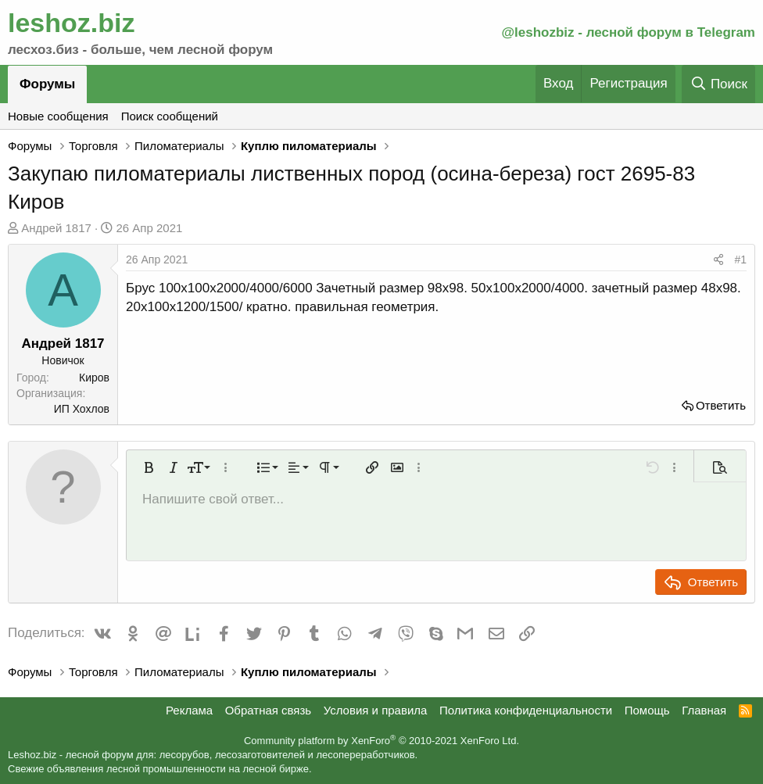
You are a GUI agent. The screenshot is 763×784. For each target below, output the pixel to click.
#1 (740, 259)
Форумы (47, 84)
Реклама (189, 710)
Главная (704, 710)
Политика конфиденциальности (525, 710)
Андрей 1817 (56, 227)
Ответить (721, 405)
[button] (148, 467)
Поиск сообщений (169, 116)
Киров (94, 377)
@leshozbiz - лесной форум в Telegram (628, 32)
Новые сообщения (58, 116)
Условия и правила (376, 710)
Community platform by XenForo (381, 740)
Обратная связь (268, 710)
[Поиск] (718, 84)
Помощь (647, 710)
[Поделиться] (718, 260)
